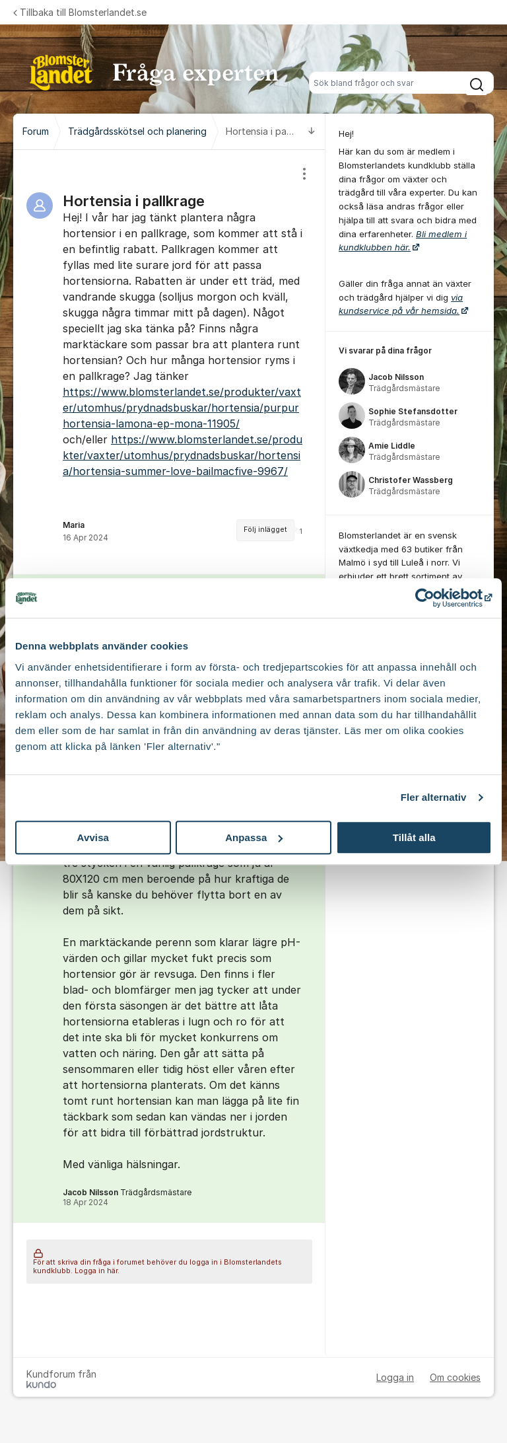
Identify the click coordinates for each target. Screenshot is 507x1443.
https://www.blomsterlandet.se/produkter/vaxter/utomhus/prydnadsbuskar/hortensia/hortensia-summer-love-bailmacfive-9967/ (182, 455)
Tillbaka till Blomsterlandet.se (80, 12)
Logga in (395, 1377)
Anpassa (254, 837)
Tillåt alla (414, 837)
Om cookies (455, 1377)
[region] (169, 362)
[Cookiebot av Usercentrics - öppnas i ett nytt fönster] (434, 598)
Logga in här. (97, 1271)
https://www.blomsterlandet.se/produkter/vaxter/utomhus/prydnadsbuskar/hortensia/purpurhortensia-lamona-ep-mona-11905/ (182, 407)
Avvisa (93, 837)
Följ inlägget (265, 529)
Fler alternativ (434, 797)
